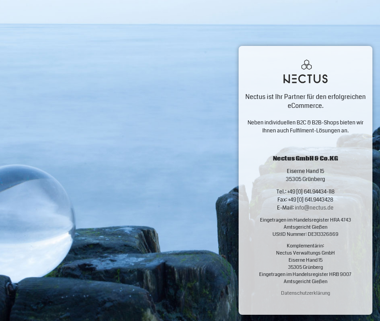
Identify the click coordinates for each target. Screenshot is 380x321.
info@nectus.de (314, 208)
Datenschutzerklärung (305, 293)
